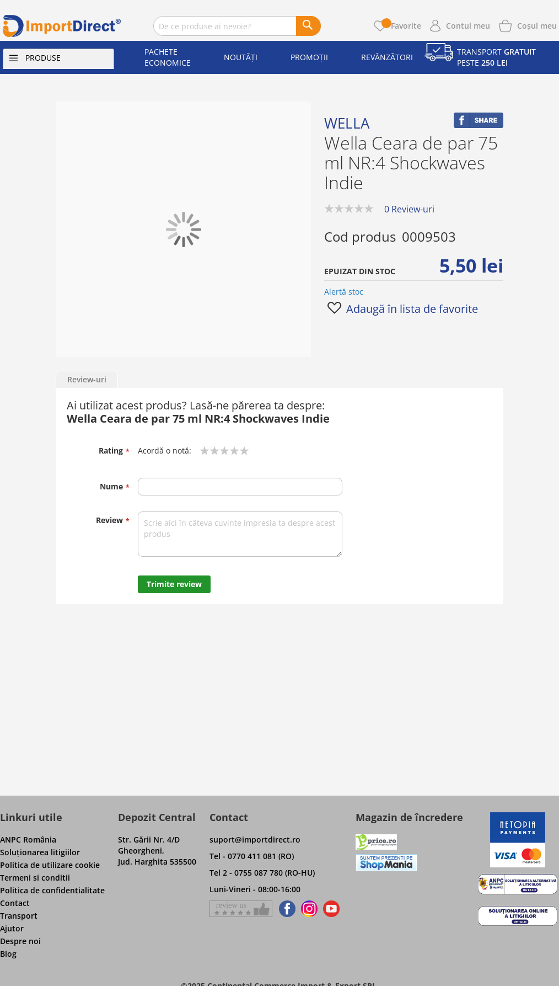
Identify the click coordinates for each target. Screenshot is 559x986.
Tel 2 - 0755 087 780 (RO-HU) (262, 872)
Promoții (309, 57)
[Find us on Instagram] (309, 908)
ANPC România (28, 839)
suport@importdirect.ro (254, 839)
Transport (18, 915)
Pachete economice (167, 57)
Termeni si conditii (35, 877)
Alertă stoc (343, 291)
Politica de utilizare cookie (50, 865)
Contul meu (468, 25)
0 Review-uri (409, 209)
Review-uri (86, 379)
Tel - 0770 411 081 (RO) (251, 856)
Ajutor (12, 928)
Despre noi (20, 941)
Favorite (401, 25)
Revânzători (387, 57)
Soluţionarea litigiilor (40, 852)
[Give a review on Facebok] (240, 908)
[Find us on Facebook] (285, 908)
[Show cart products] (537, 24)
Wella (346, 123)
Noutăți (240, 57)
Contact (15, 903)
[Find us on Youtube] (331, 908)
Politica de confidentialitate (52, 890)
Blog (8, 953)
